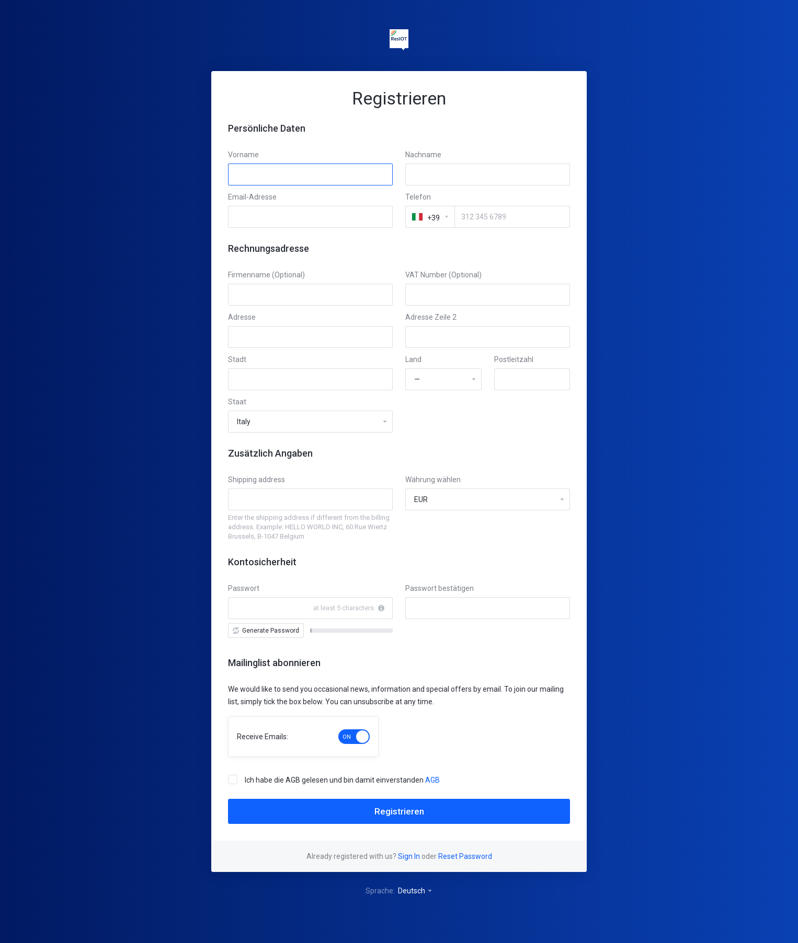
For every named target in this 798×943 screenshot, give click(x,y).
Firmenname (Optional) (266, 275)
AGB (432, 780)
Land (413, 359)
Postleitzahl (513, 359)
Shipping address (256, 479)
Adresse (242, 317)
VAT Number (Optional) (443, 275)
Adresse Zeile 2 (431, 317)
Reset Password (465, 856)
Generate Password (266, 630)
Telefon (418, 197)
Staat (237, 402)
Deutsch (415, 891)
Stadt (237, 359)
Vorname (243, 154)
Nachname (423, 154)
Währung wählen (433, 479)
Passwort (243, 588)
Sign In (409, 856)
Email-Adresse (252, 197)
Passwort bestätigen (439, 588)
